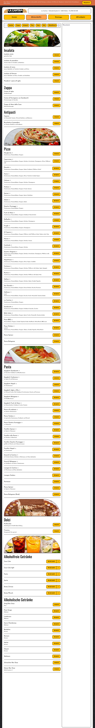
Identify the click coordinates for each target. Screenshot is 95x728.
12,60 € (56, 443)
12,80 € (56, 174)
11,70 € (56, 378)
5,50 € (56, 81)
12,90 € (56, 273)
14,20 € (56, 404)
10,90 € (56, 168)
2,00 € (56, 481)
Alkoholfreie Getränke (54, 25)
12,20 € (56, 430)
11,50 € (56, 161)
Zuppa (18, 25)
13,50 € (56, 207)
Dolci (44, 25)
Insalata (11, 25)
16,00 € (56, 611)
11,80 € (56, 181)
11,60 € (56, 187)
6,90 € (56, 92)
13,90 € (56, 253)
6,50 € (56, 524)
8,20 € (56, 123)
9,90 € (56, 68)
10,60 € (56, 475)
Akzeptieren (87, 2)
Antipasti (25, 25)
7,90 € (56, 61)
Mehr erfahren (7, 3)
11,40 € (56, 194)
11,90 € (56, 239)
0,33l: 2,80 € (51, 561)
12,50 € (56, 233)
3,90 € (56, 604)
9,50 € (56, 99)
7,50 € (56, 55)
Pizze (32, 25)
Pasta (38, 25)
